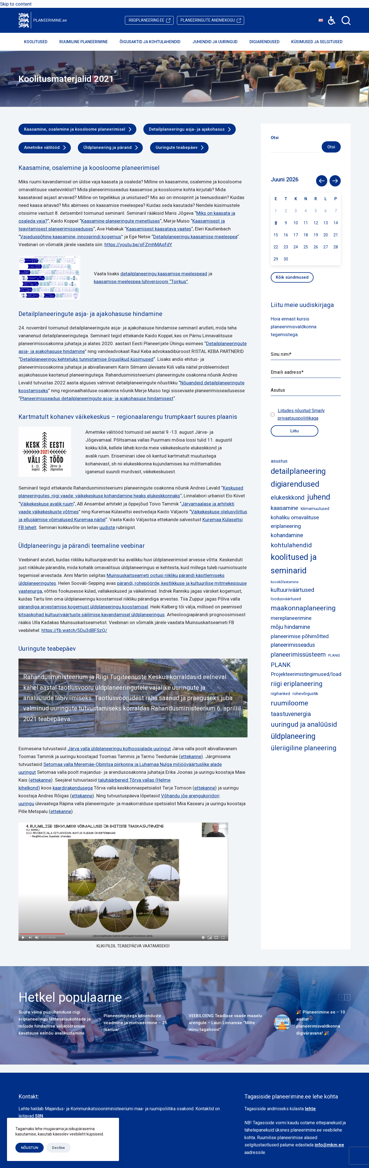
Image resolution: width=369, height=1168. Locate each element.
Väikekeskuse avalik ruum (46, 504)
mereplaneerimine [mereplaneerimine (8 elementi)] (291, 618)
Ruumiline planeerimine (87, 41)
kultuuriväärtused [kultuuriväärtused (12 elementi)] (292, 590)
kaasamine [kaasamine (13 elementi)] (284, 508)
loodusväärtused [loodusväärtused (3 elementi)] (286, 599)
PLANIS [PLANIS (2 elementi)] (334, 655)
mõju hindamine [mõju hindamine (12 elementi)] (290, 627)
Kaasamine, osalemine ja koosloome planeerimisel (74, 129)
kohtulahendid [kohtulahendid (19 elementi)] (291, 545)
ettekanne (191, 756)
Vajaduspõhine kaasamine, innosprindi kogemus (70, 236)
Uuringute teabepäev (176, 147)
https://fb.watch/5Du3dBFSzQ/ (74, 630)
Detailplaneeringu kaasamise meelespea (195, 236)
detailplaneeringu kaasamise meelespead (163, 273)
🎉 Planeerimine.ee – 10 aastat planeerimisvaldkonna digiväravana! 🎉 (320, 1022)
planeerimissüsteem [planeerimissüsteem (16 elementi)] (298, 654)
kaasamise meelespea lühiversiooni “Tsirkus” (141, 281)
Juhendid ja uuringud (218, 41)
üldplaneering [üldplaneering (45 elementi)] (293, 736)
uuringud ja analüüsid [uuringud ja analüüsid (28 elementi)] (304, 724)
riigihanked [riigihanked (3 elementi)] (280, 693)
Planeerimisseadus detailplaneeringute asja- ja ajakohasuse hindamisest (96, 398)
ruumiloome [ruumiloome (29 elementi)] (289, 703)
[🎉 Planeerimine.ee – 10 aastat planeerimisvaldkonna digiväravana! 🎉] (282, 1022)
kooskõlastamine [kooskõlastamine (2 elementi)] (284, 582)
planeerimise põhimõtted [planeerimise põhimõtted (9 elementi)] (300, 636)
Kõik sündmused (292, 277)
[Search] (346, 20)
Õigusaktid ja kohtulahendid (154, 41)
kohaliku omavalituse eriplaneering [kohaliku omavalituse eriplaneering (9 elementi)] (295, 521)
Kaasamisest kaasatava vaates (158, 229)
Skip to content (16, 4)
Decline (58, 1148)
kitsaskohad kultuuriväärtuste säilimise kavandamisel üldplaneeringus (91, 614)
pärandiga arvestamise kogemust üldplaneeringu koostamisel (83, 607)
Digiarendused (268, 41)
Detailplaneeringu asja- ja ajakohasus (187, 129)
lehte (310, 1108)
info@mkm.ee (329, 1145)
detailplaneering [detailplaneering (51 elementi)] (298, 471)
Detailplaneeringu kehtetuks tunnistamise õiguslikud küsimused (86, 359)
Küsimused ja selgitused (320, 41)
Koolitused (39, 41)
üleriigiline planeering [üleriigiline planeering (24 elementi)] (304, 748)
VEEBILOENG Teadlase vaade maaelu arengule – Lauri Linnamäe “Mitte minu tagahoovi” (225, 1022)
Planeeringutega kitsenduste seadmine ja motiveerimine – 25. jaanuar (136, 1022)
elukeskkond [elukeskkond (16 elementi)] (288, 497)
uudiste (107, 527)
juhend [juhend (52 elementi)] (318, 497)
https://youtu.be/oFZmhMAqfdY (138, 244)
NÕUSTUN (29, 1148)
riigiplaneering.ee (146, 20)
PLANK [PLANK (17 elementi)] (281, 664)
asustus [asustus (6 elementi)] (279, 461)
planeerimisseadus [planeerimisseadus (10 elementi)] (293, 645)
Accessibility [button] (329, 16)
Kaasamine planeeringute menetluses (120, 221)
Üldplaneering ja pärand (107, 147)
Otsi (331, 146)
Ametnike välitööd (42, 147)
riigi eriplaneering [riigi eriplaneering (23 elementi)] (297, 684)
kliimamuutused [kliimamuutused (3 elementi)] (315, 508)
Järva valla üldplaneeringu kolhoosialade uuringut (119, 748)
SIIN (39, 1116)
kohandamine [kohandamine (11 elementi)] (287, 535)
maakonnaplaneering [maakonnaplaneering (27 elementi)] (303, 608)
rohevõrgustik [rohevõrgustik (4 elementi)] (305, 693)
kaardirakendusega (73, 788)
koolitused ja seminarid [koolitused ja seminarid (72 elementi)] (294, 563)
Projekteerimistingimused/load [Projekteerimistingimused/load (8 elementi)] (306, 674)
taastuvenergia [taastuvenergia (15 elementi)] (291, 713)
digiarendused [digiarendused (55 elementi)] (295, 484)
